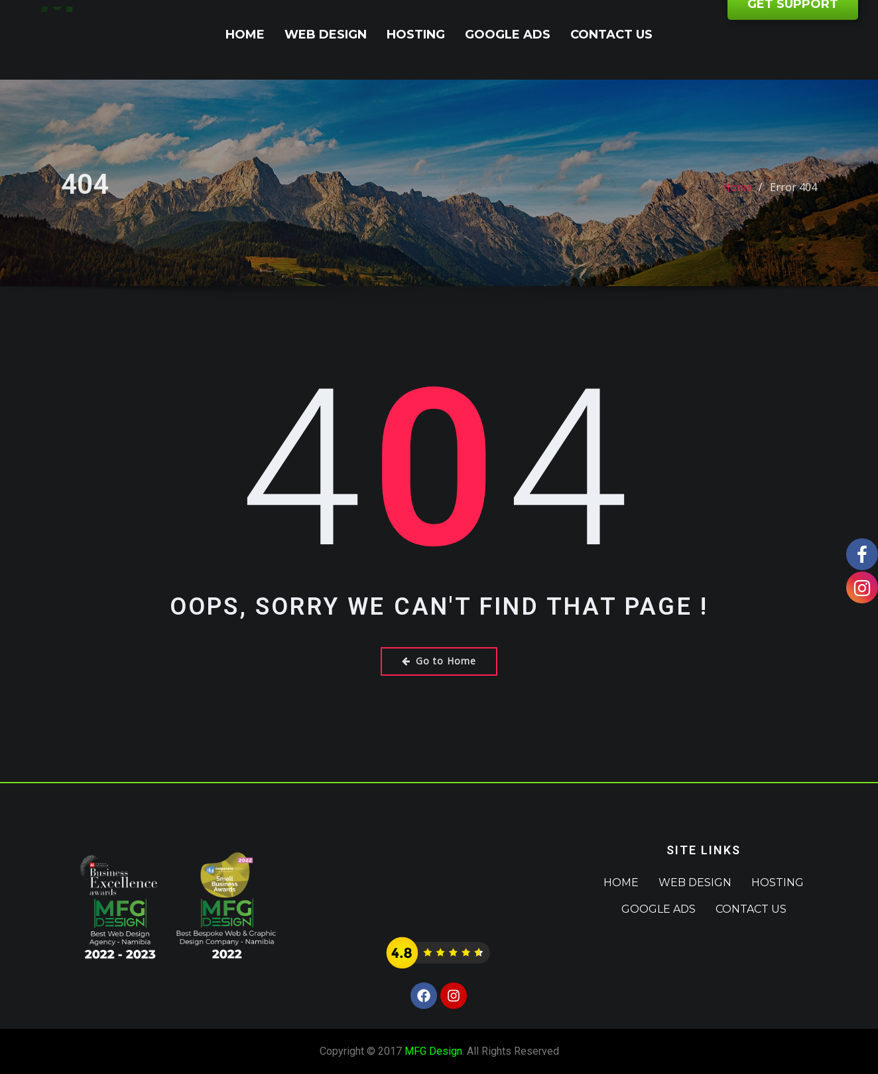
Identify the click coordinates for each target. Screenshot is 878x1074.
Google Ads (507, 34)
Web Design (325, 34)
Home (245, 34)
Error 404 (793, 196)
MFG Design (433, 1051)
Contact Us (611, 34)
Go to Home (439, 660)
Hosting (416, 34)
